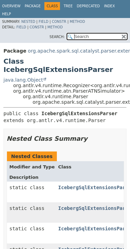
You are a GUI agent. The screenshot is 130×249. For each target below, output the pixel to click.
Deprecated (88, 6)
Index (109, 6)
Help (6, 14)
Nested (28, 22)
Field (43, 22)
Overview (11, 6)
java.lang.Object (23, 80)
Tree (68, 6)
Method (77, 22)
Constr (59, 22)
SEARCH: (57, 37)
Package (33, 6)
